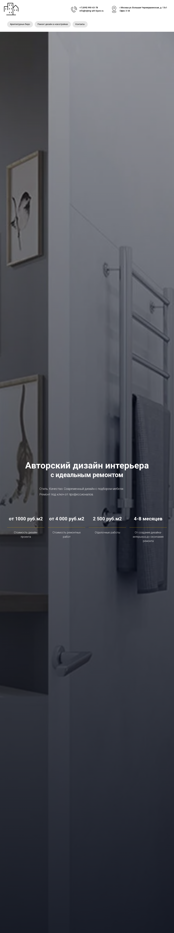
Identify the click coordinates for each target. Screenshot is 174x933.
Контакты (81, 24)
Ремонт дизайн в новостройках (53, 24)
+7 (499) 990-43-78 (89, 7)
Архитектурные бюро (20, 24)
